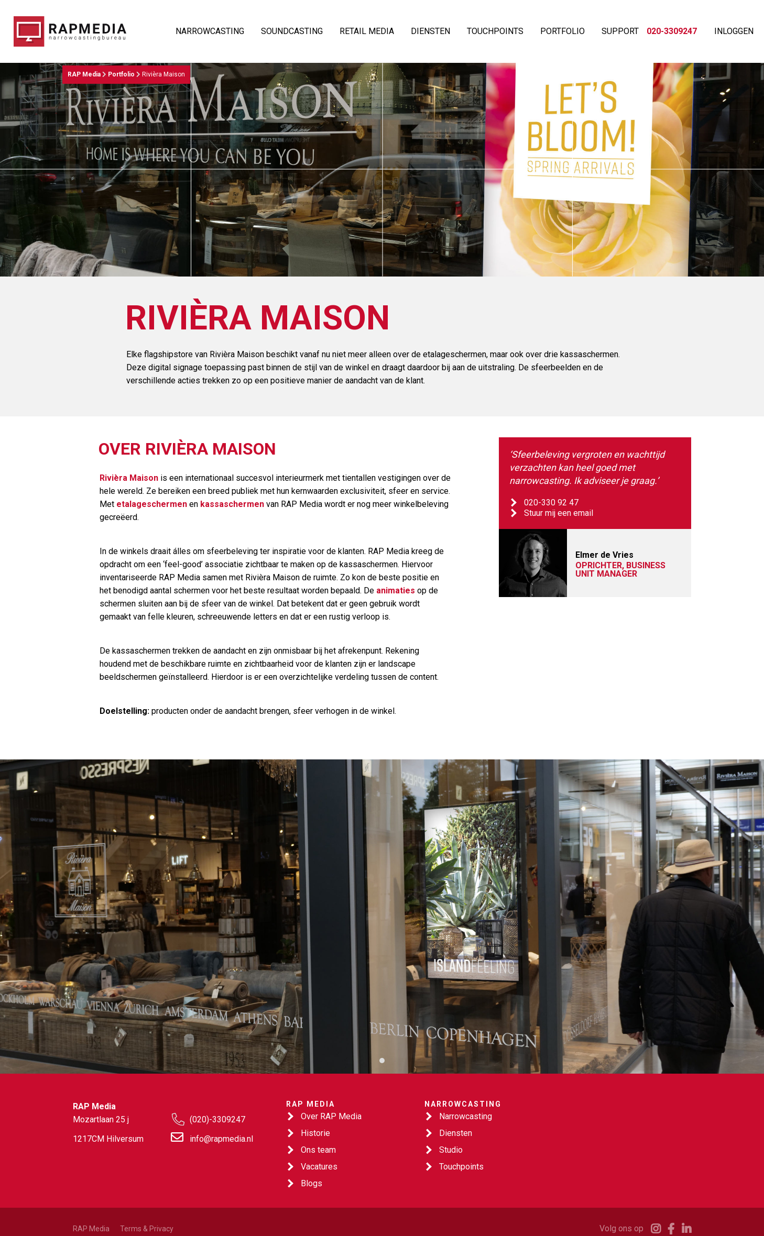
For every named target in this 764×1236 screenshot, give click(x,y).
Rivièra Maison (129, 478)
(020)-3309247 (217, 1119)
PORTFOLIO (562, 31)
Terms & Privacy (146, 1228)
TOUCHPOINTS (495, 31)
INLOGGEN (734, 31)
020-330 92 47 (551, 502)
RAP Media (84, 74)
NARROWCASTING (210, 31)
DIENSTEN (430, 31)
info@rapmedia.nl (221, 1139)
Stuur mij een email (558, 513)
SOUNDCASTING (292, 31)
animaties (395, 590)
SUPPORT (620, 31)
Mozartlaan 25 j (101, 1119)
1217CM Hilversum (108, 1139)
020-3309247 (672, 31)
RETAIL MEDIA (367, 31)
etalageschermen (151, 504)
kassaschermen (232, 504)
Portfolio (121, 74)
